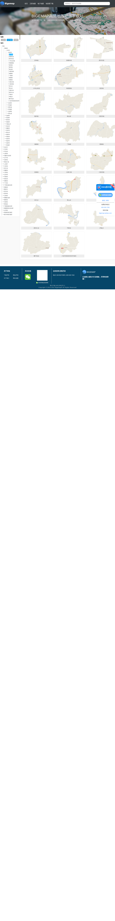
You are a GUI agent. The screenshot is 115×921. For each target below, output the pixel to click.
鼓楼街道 (11, 56)
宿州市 (8, 138)
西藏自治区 (7, 197)
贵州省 (6, 193)
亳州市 (8, 141)
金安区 (10, 103)
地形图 (16, 40)
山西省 (6, 153)
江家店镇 (11, 84)
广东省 (6, 183)
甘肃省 (6, 202)
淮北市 (8, 126)
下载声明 (6, 275)
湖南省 (6, 181)
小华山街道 (12, 61)
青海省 (6, 204)
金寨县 (10, 111)
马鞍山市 (8, 124)
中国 (3, 46)
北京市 (6, 147)
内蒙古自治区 (7, 155)
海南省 (6, 187)
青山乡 (11, 88)
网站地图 (15, 278)
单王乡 (11, 86)
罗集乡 (11, 96)
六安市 (8, 50)
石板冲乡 (11, 90)
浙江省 (6, 168)
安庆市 (8, 130)
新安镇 (11, 65)
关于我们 (6, 278)
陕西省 (6, 199)
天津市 (6, 149)
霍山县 (10, 113)
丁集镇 (11, 75)
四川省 (6, 191)
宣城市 (8, 145)
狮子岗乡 (11, 98)
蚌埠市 (8, 119)
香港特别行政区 (8, 212)
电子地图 (41, 3)
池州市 (8, 143)
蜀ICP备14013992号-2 (57, 285)
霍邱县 (10, 107)
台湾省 (6, 210)
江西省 (6, 172)
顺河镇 (11, 67)
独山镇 (11, 69)
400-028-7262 (105, 207)
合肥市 (8, 115)
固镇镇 (11, 77)
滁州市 (8, 134)
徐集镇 (11, 79)
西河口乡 (11, 92)
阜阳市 (8, 136)
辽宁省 (6, 157)
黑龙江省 (6, 162)
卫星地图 (33, 3)
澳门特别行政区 (8, 214)
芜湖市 (8, 117)
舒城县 (10, 109)
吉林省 (6, 159)
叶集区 (10, 105)
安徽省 (6, 48)
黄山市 (8, 132)
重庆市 (6, 189)
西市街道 (11, 58)
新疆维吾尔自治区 (8, 208)
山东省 (6, 174)
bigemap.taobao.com (105, 213)
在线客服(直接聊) (42, 282)
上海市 (6, 164)
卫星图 (3, 40)
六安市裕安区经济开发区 (15, 101)
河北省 (6, 151)
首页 (26, 3)
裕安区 (10, 52)
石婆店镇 (11, 71)
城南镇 (11, 73)
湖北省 (6, 178)
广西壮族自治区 (8, 185)
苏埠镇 (11, 54)
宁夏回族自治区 (8, 206)
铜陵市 (8, 128)
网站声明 (15, 275)
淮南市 (8, 122)
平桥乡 (11, 94)
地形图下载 (49, 3)
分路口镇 (11, 82)
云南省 (6, 195)
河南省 (6, 176)
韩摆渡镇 (11, 63)
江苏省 (6, 166)
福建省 (6, 170)
